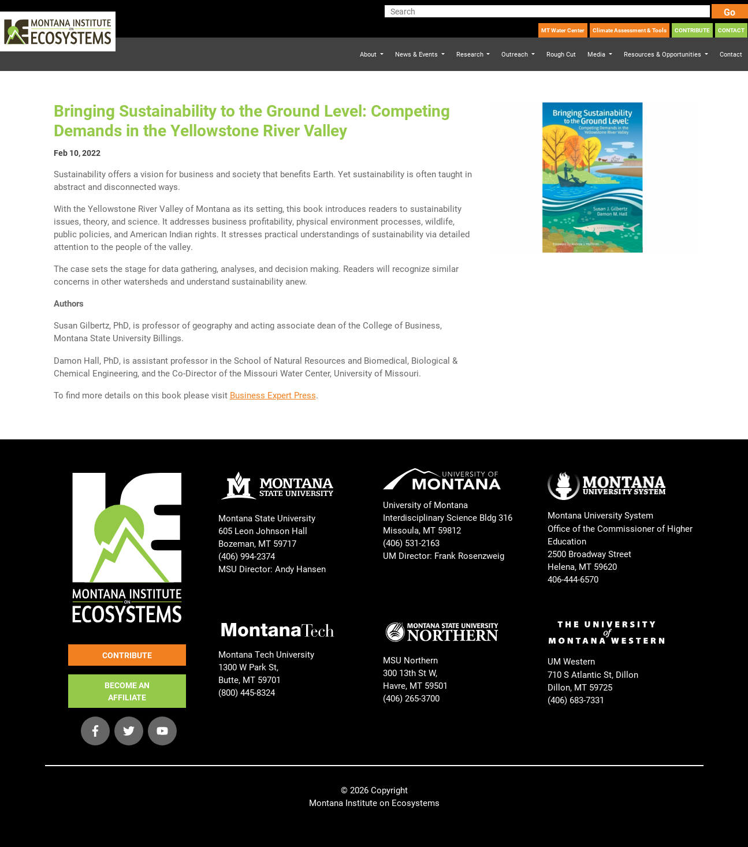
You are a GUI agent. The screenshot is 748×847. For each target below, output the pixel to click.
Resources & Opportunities (663, 54)
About (369, 54)
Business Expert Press (273, 395)
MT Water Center (563, 30)
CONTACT (731, 30)
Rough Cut (561, 54)
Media (597, 54)
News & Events (417, 54)
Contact (731, 54)
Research (470, 54)
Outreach (515, 54)
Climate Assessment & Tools (630, 30)
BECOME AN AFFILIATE (127, 691)
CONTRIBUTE (692, 30)
